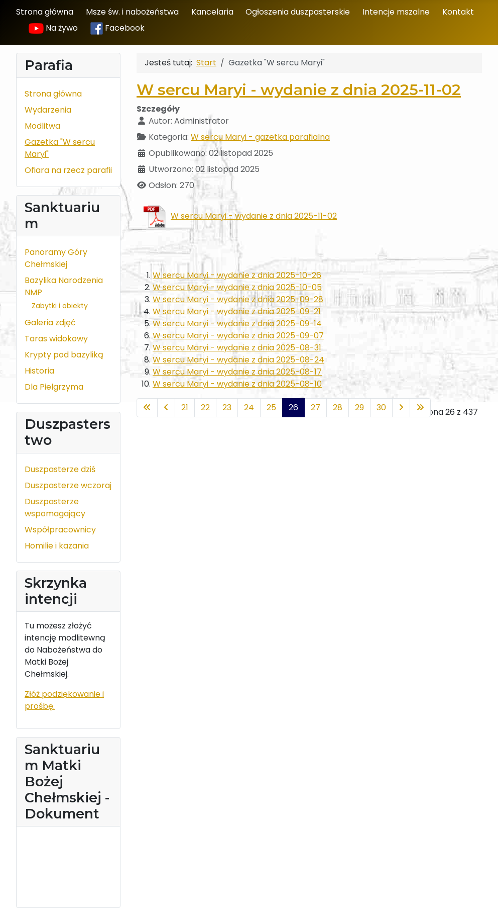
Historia (39, 371)
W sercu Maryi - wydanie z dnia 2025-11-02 (299, 89)
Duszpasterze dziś (60, 469)
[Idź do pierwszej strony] (147, 407)
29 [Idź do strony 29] (359, 407)
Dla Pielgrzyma (54, 387)
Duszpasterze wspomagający (55, 507)
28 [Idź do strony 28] (337, 407)
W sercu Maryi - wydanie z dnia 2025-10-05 (237, 287)
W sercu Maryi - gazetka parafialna (260, 137)
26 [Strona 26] (293, 407)
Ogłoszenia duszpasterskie (297, 12)
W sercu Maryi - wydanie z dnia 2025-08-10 (237, 384)
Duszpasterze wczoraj (68, 485)
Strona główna (44, 12)
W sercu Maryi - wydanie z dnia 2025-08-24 (238, 359)
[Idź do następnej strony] (401, 407)
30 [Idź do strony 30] (381, 407)
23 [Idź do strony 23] (226, 407)
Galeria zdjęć (50, 322)
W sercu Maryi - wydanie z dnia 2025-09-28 (238, 299)
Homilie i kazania (57, 546)
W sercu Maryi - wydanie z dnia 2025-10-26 (237, 275)
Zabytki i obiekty (60, 306)
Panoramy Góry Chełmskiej (56, 258)
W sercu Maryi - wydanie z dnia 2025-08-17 (237, 372)
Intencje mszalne (396, 12)
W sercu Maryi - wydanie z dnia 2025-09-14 (237, 323)
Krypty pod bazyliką (64, 354)
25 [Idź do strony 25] (271, 407)
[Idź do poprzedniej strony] (166, 407)
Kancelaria (212, 12)
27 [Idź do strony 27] (315, 407)
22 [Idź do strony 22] (205, 407)
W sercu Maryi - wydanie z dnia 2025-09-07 (238, 335)
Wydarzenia (48, 110)
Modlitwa (42, 126)
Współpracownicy (60, 529)
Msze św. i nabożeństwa (132, 12)
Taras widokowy (56, 338)
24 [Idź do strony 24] (249, 407)
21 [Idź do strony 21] (184, 407)
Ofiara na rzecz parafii (68, 170)
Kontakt (458, 12)
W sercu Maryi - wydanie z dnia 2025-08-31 (237, 347)
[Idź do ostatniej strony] (420, 407)
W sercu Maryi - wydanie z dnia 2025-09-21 (237, 311)
